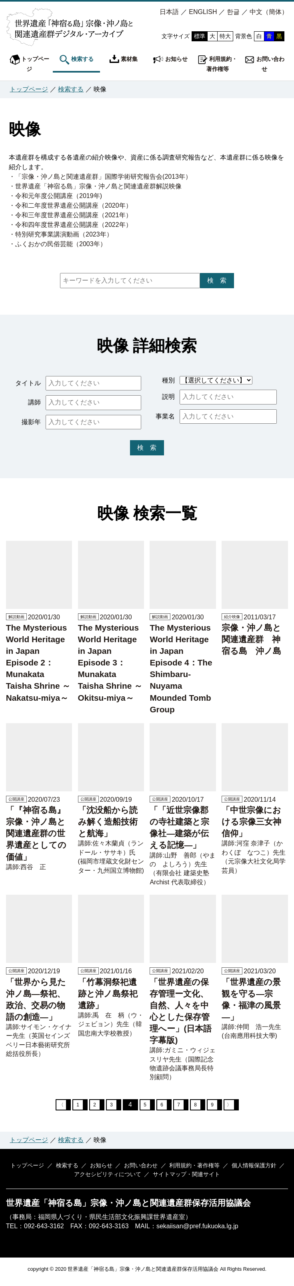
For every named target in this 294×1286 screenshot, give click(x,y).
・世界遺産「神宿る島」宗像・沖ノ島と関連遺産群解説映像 (95, 186)
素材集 (123, 60)
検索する (76, 60)
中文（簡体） (269, 11)
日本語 (169, 11)
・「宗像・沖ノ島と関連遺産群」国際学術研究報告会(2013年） (100, 176)
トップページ (30, 63)
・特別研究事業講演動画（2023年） (61, 234)
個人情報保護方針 (247, 1170)
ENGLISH (203, 11)
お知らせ (170, 60)
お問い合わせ (264, 63)
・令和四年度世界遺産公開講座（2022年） (70, 224)
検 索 (216, 280)
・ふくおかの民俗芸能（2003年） (57, 244)
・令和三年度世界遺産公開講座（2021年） (70, 215)
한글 (233, 11)
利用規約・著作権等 (218, 63)
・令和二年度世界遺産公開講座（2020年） (70, 205)
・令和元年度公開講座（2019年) (55, 195)
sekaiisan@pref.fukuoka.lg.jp (197, 1231)
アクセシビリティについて (108, 1180)
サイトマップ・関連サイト (185, 1180)
